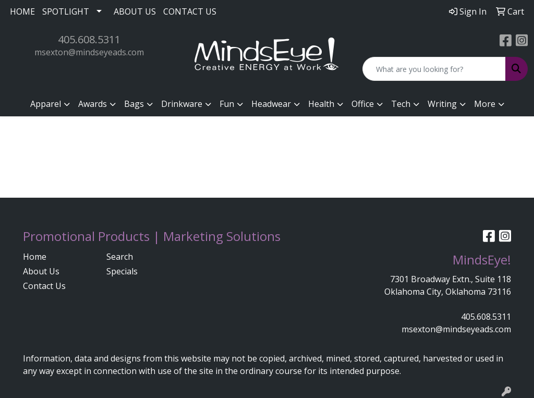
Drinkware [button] (181, 104)
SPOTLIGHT (65, 11)
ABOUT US (135, 11)
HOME (22, 11)
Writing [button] (442, 104)
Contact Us (44, 286)
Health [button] (321, 104)
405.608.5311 (89, 39)
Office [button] (362, 104)
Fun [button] (227, 104)
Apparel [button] (45, 104)
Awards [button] (92, 104)
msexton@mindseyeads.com (89, 52)
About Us (41, 271)
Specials (122, 271)
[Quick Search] (434, 69)
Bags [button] (134, 104)
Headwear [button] (271, 104)
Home (34, 256)
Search (119, 256)
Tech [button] (400, 104)
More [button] (484, 104)
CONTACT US (189, 11)
